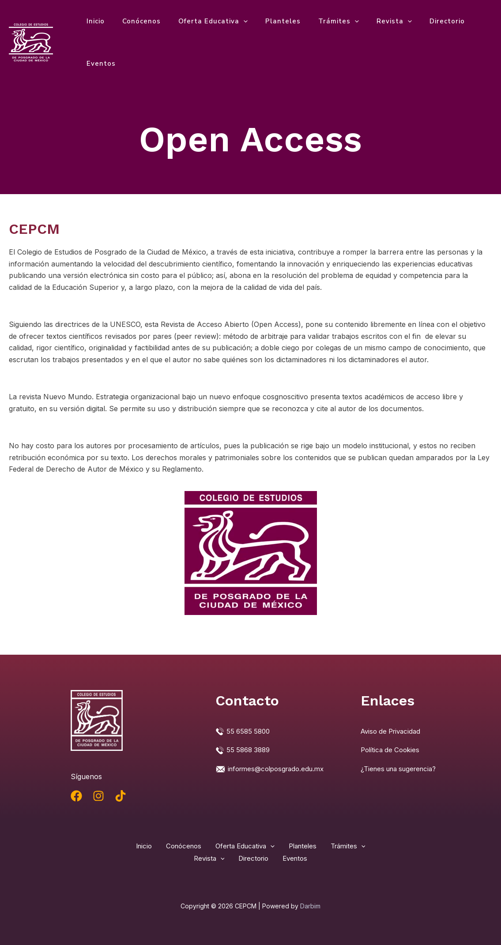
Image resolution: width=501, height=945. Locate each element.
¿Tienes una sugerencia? (402, 768)
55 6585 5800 (249, 731)
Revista (370, 21)
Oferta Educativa (202, 21)
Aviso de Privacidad (393, 731)
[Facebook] (76, 796)
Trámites (318, 21)
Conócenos (135, 21)
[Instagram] (98, 796)
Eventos (98, 63)
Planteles (267, 21)
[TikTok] (120, 796)
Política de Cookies (392, 749)
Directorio (418, 21)
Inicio (93, 21)
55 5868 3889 (249, 749)
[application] (232, 21)
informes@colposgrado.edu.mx (280, 768)
